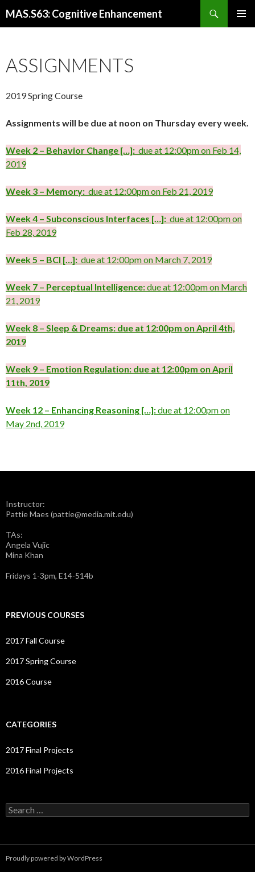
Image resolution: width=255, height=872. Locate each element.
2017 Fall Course (35, 640)
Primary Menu (241, 13)
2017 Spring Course (41, 661)
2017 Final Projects (39, 750)
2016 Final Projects (39, 770)
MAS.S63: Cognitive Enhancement (84, 13)
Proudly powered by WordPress (54, 858)
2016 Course (29, 681)
